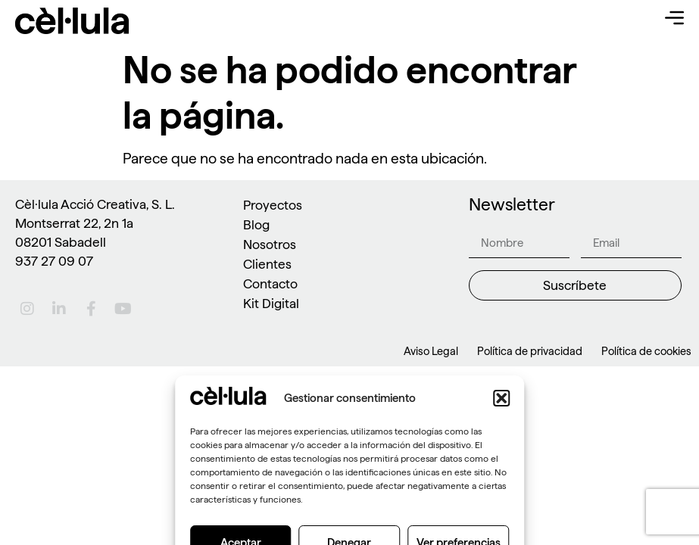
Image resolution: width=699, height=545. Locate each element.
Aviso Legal (431, 351)
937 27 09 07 (54, 261)
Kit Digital (271, 303)
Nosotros (269, 244)
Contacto (270, 283)
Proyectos (272, 205)
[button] (501, 516)
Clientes (267, 264)
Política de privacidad (529, 351)
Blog (256, 224)
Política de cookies (646, 351)
